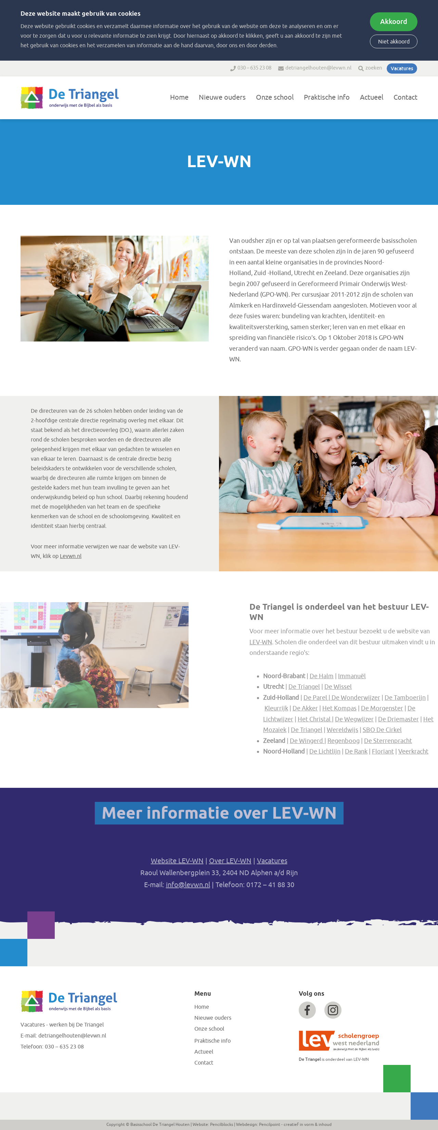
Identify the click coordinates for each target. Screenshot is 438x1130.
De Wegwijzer (377, 719)
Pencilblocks (221, 1124)
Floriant (406, 751)
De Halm (345, 676)
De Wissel (361, 687)
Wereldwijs (365, 730)
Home (179, 97)
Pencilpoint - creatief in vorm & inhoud (295, 1124)
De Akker (328, 708)
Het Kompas (362, 708)
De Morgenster (405, 708)
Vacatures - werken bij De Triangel (62, 1024)
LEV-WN (283, 642)
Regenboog (366, 740)
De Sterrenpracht (411, 740)
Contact (405, 97)
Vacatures (402, 68)
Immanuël (375, 676)
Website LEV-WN (177, 861)
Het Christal (338, 719)
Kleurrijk (299, 708)
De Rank (379, 751)
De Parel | (340, 697)
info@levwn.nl (188, 885)
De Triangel (327, 687)
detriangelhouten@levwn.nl (318, 68)
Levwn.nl (70, 556)
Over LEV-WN (230, 861)
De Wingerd (330, 740)
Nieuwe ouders (222, 97)
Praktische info (327, 97)
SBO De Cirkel (405, 730)
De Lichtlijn (347, 751)
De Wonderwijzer (379, 697)
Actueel (371, 97)
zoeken (373, 68)
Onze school (275, 97)
